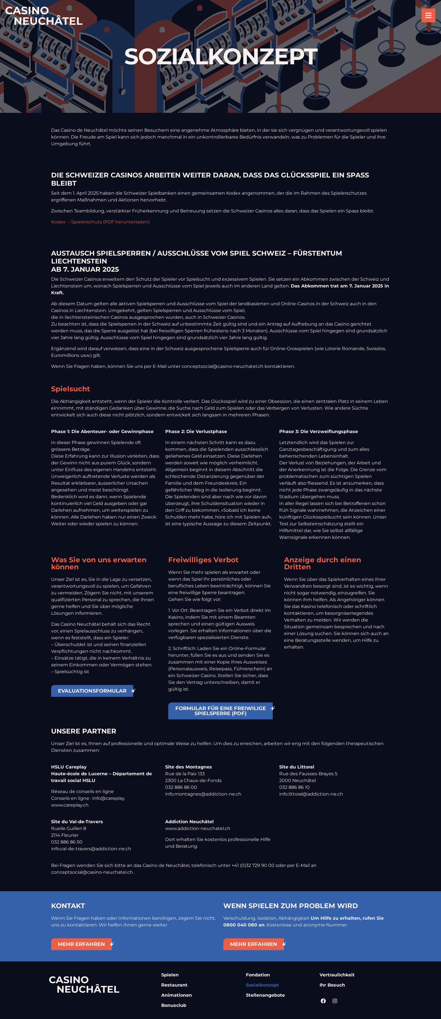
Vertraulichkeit (337, 975)
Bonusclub (173, 1005)
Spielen (170, 975)
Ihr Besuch (332, 985)
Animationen (176, 995)
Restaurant (174, 985)
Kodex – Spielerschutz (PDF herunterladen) (100, 222)
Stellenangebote (265, 995)
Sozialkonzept (262, 985)
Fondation (258, 975)
